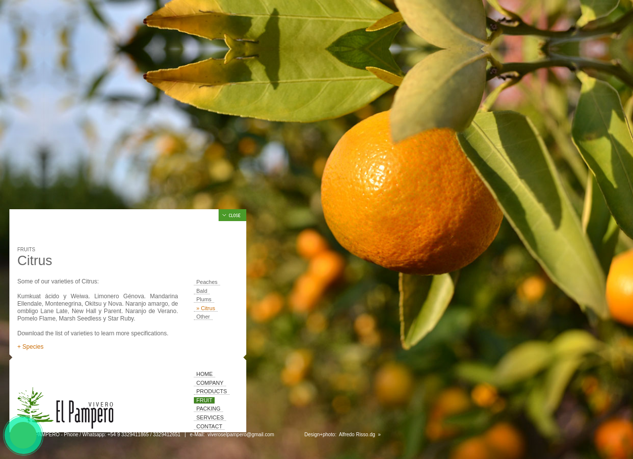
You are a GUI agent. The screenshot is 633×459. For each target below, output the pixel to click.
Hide (232, 215)
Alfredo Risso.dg (357, 434)
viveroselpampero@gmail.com (240, 434)
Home (204, 374)
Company (210, 383)
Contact (209, 426)
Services (210, 417)
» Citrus (205, 308)
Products (211, 391)
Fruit (204, 400)
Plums (204, 299)
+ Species (30, 346)
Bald (201, 291)
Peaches (207, 282)
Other (203, 317)
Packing (208, 409)
